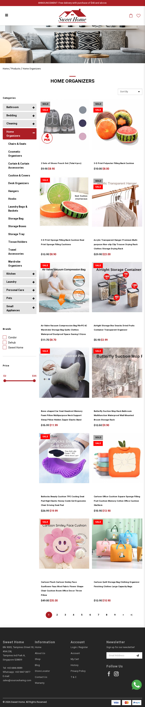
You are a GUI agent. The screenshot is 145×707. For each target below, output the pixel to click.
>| (131, 614)
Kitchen (11, 273)
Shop (38, 659)
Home (6, 68)
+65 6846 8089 (14, 668)
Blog (37, 665)
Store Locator (42, 671)
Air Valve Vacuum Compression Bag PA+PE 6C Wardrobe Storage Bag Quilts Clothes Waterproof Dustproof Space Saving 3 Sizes (64, 329)
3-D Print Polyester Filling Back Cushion (114, 163)
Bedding (11, 115)
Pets (9, 298)
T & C (74, 677)
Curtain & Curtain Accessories (18, 165)
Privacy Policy (78, 671)
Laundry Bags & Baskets (17, 208)
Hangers (13, 191)
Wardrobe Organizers (15, 263)
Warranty (39, 683)
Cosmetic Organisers (15, 153)
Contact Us (41, 677)
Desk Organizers (18, 183)
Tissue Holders (17, 241)
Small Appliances (13, 308)
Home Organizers (32, 68)
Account (75, 653)
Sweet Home (13, 347)
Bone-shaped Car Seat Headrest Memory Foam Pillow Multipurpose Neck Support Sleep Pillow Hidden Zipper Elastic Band (61, 415)
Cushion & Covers (19, 175)
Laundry (11, 281)
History (74, 665)
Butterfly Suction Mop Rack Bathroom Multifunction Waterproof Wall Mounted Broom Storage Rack (114, 415)
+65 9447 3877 (22, 672)
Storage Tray (16, 234)
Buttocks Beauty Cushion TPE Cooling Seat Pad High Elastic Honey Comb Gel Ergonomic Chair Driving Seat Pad (63, 500)
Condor (10, 337)
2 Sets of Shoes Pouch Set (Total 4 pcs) (61, 163)
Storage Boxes (17, 226)
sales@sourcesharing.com (17, 680)
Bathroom (12, 107)
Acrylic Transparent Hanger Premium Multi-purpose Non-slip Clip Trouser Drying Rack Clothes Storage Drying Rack (116, 244)
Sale (45, 110)
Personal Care (15, 290)
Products (15, 68)
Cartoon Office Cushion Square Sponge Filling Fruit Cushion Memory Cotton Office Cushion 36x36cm (117, 500)
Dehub (9, 342)
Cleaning (11, 123)
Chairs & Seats (17, 143)
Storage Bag (15, 218)
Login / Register (79, 647)
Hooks (12, 198)
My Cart (75, 659)
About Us (40, 653)
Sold (45, 104)
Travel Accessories (16, 251)
